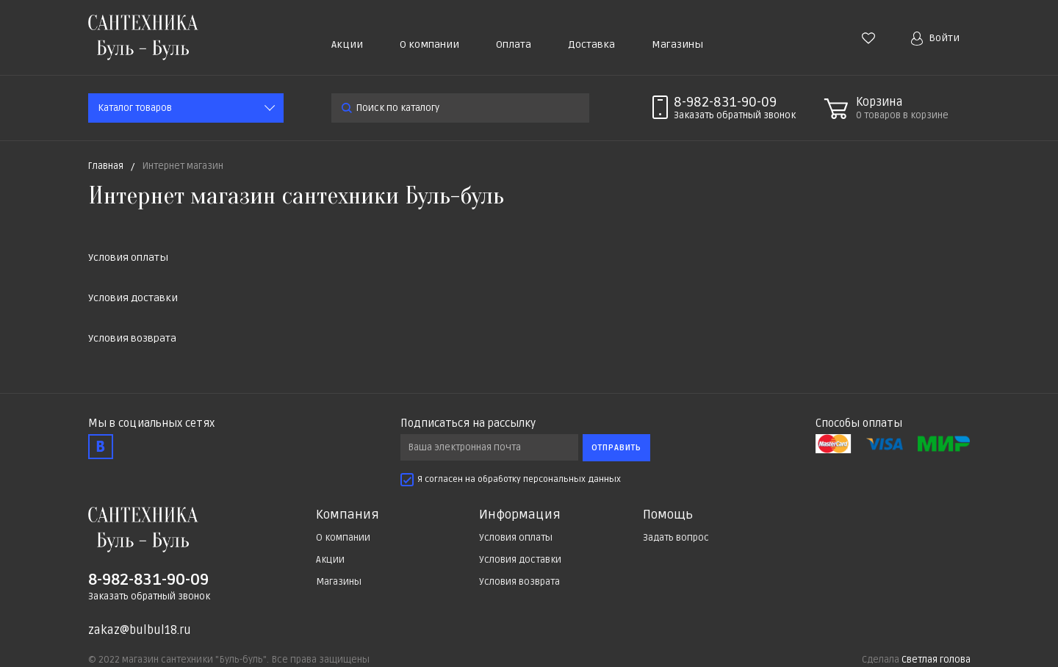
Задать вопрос (676, 538)
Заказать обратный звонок (149, 596)
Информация (520, 515)
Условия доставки (133, 298)
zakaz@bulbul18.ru (139, 630)
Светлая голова (936, 660)
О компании (429, 44)
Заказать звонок (735, 115)
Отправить (616, 448)
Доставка (591, 44)
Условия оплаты (128, 257)
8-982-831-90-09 (725, 102)
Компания (347, 515)
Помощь (668, 515)
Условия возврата (132, 338)
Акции (347, 44)
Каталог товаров (135, 108)
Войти (935, 39)
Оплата (513, 44)
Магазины (677, 44)
